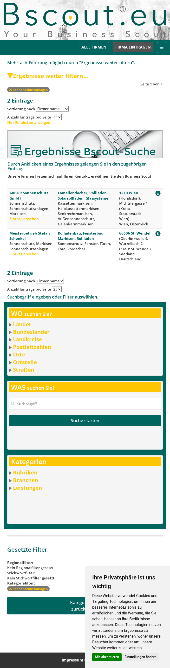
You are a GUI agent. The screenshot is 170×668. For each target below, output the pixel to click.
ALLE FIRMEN (93, 47)
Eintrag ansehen (24, 218)
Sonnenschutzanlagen (28, 90)
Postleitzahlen (32, 346)
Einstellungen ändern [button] (140, 657)
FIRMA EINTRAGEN (133, 47)
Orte (19, 354)
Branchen (25, 480)
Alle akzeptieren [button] (107, 657)
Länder (22, 324)
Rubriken (25, 472)
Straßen (23, 369)
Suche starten (85, 420)
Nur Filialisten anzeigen (28, 122)
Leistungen (27, 487)
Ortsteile (25, 362)
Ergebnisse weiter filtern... (47, 76)
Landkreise (27, 339)
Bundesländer (31, 331)
